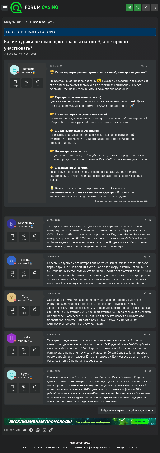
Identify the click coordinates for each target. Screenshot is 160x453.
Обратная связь (32, 447)
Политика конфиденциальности (91, 447)
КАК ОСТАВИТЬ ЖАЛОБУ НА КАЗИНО (31, 32)
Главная (132, 447)
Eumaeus (12, 53)
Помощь (119, 447)
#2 (150, 219)
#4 (150, 293)
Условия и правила (56, 447)
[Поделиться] (142, 66)
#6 (150, 370)
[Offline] (17, 73)
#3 (150, 256)
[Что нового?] (146, 7)
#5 (150, 334)
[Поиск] (154, 7)
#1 (147, 65)
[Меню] (4, 8)
